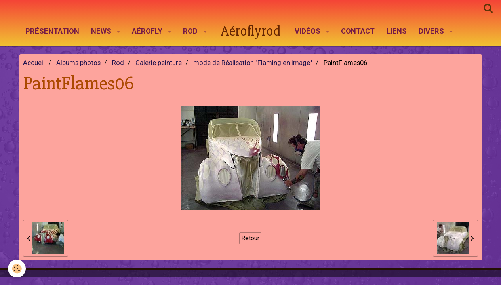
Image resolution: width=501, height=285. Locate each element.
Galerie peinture (158, 62)
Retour (250, 238)
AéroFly (148, 31)
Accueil (34, 62)
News (102, 31)
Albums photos (78, 62)
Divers (432, 31)
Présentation (52, 31)
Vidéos (308, 31)
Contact (358, 31)
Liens (397, 31)
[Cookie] (17, 268)
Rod (191, 31)
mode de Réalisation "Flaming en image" (252, 62)
